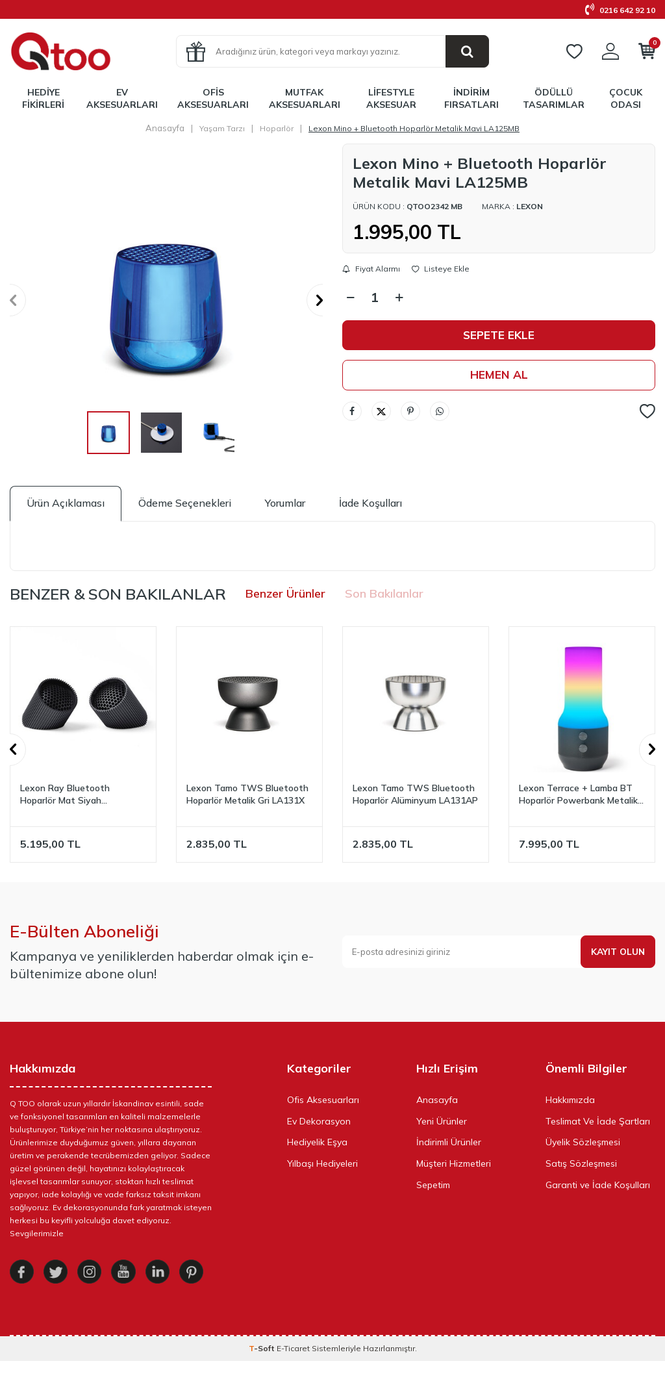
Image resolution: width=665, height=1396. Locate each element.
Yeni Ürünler (441, 1121)
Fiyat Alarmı (371, 268)
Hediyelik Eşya (317, 1142)
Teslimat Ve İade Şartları (598, 1121)
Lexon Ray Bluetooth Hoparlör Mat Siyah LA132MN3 (65, 794)
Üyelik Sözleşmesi (583, 1142)
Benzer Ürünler (285, 593)
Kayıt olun (617, 952)
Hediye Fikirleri (43, 98)
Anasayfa (164, 128)
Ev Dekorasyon (319, 1121)
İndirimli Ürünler (448, 1142)
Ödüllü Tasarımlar (553, 98)
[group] (166, 300)
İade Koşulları (370, 502)
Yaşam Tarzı (222, 128)
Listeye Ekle (441, 268)
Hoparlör (277, 128)
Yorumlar (285, 502)
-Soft (263, 1383)
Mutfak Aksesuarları (304, 98)
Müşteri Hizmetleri (453, 1163)
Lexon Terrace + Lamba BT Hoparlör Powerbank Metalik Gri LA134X (578, 794)
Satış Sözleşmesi (581, 1163)
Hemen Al (499, 375)
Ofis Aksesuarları (213, 98)
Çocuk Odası (625, 98)
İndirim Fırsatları (471, 98)
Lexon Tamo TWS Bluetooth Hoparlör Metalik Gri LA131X (247, 794)
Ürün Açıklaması (66, 502)
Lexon (529, 206)
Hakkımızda (570, 1100)
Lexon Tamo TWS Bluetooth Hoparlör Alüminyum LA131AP (415, 794)
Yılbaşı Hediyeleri (322, 1163)
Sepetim (433, 1185)
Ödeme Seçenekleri (184, 502)
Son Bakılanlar (384, 593)
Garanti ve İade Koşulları (598, 1185)
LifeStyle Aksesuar (391, 98)
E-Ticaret (293, 1383)
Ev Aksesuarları (122, 98)
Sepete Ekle (499, 335)
